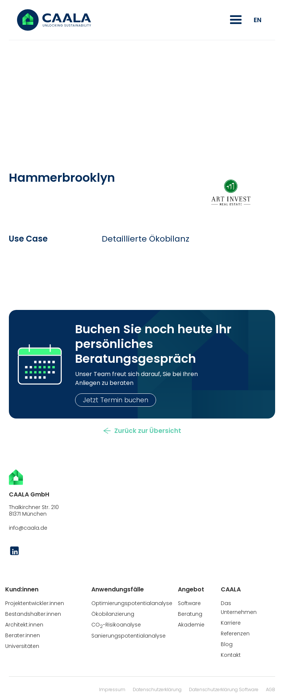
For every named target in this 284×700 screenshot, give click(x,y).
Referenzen (235, 633)
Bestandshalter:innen (33, 614)
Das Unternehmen (239, 608)
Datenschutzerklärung (157, 689)
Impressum (112, 689)
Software (189, 603)
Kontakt (231, 655)
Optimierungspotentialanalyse (131, 603)
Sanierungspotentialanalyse (128, 635)
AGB (270, 689)
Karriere (231, 622)
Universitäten (22, 646)
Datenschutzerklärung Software (223, 689)
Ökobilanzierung (112, 614)
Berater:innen (22, 635)
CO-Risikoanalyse (116, 625)
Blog (227, 644)
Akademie (191, 624)
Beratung (190, 614)
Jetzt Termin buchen (115, 400)
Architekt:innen (24, 624)
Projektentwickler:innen (34, 603)
